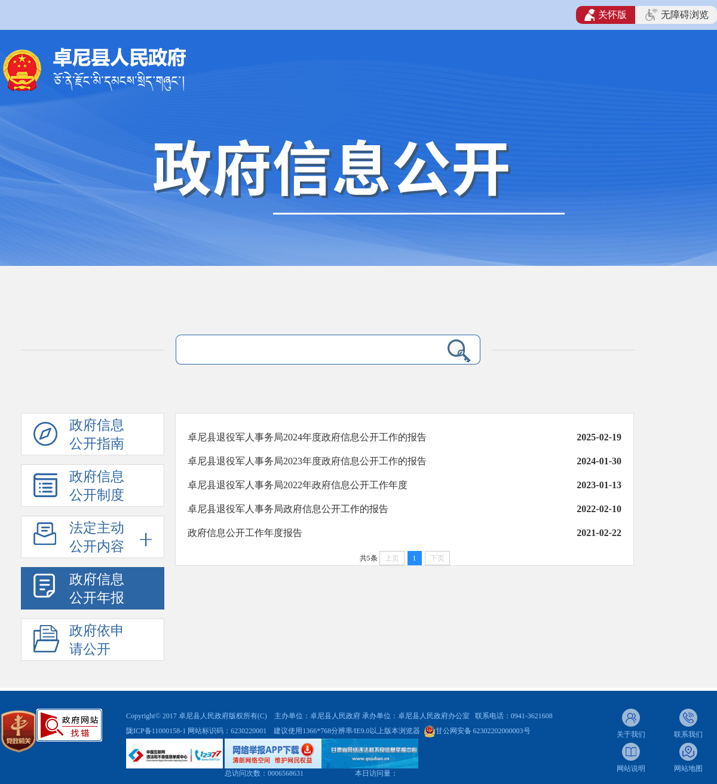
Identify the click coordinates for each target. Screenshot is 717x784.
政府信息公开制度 (96, 486)
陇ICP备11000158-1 (157, 731)
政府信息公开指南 (96, 434)
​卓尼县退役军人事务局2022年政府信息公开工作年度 (297, 485)
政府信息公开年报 (96, 588)
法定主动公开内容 (96, 537)
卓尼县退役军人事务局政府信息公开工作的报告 (288, 509)
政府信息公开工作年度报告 (245, 533)
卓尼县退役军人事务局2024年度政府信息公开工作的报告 (307, 437)
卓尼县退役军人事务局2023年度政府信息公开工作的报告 (307, 461)
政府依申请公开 (96, 640)
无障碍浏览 (677, 15)
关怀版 (605, 15)
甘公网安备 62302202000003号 (483, 731)
